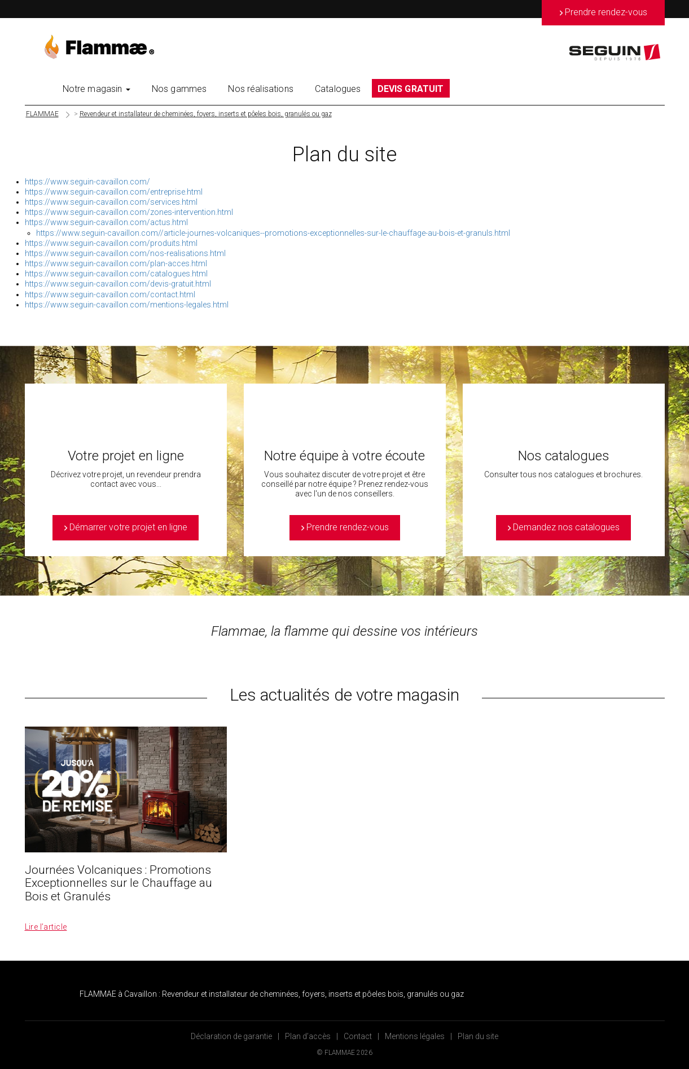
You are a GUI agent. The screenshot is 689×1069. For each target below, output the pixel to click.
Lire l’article (46, 926)
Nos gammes (179, 88)
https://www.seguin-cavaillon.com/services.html (111, 201)
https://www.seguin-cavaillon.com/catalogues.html (116, 273)
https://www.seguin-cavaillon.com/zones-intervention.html (129, 212)
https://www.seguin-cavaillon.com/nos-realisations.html (125, 253)
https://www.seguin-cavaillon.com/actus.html (106, 222)
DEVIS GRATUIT (411, 88)
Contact (358, 1036)
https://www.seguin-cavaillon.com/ (87, 181)
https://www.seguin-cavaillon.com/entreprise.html (114, 191)
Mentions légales (415, 1036)
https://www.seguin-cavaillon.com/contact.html (110, 294)
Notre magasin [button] (96, 88)
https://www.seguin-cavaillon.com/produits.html (111, 243)
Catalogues (338, 88)
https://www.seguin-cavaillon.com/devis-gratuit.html (118, 283)
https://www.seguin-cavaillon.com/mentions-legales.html (127, 304)
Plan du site (478, 1036)
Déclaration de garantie (231, 1036)
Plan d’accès (308, 1036)
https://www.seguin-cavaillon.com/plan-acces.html (116, 263)
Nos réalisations (260, 88)
